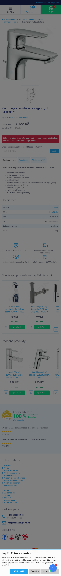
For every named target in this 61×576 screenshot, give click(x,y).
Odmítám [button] (35, 571)
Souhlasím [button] (19, 571)
